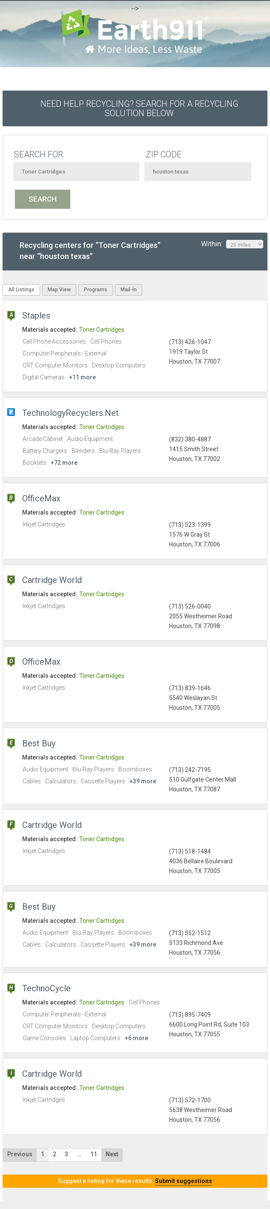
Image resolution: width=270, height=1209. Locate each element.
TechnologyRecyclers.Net (70, 413)
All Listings (21, 290)
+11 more (82, 377)
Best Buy (38, 743)
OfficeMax (41, 498)
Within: (232, 244)
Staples (36, 315)
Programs (95, 290)
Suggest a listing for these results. (135, 1181)
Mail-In (129, 290)
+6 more (136, 1038)
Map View (59, 290)
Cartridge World (52, 580)
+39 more (142, 781)
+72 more (64, 462)
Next (112, 1154)
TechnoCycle (46, 988)
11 (93, 1154)
